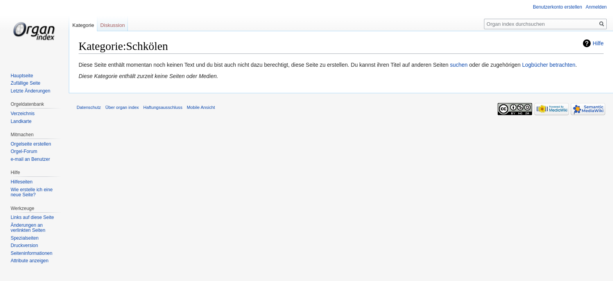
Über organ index (122, 107)
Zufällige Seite (25, 83)
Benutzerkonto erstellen (557, 7)
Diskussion (112, 25)
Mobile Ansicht (201, 107)
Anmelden (596, 7)
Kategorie (83, 25)
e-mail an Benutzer (30, 159)
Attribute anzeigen (29, 260)
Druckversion (24, 245)
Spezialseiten (24, 238)
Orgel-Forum (24, 151)
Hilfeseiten (21, 182)
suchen (459, 65)
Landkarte (21, 121)
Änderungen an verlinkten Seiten (28, 227)
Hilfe (598, 43)
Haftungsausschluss (162, 107)
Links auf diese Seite (32, 217)
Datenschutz (89, 107)
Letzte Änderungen (30, 91)
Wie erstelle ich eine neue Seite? (31, 192)
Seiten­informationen (31, 253)
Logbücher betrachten (548, 65)
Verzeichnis (22, 113)
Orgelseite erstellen (31, 144)
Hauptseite (22, 75)
